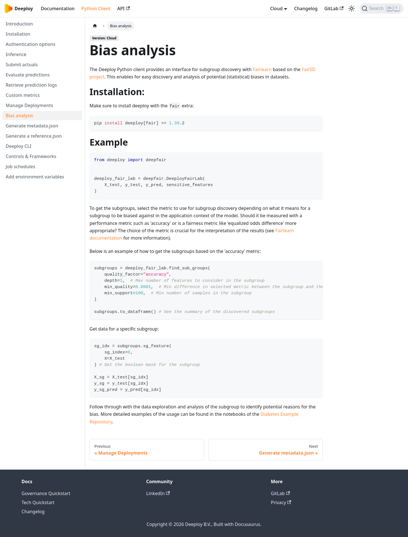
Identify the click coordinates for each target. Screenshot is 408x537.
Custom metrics (23, 95)
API (123, 8)
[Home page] (95, 26)
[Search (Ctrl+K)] (381, 8)
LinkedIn (158, 493)
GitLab (334, 8)
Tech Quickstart (38, 502)
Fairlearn (262, 69)
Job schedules (20, 166)
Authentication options (31, 44)
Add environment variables (35, 177)
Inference (16, 54)
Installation (18, 34)
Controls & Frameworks (31, 156)
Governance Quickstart (46, 493)
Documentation (58, 8)
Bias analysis (19, 115)
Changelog (306, 8)
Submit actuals (22, 64)
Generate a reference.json (34, 136)
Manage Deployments (29, 105)
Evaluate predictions (28, 75)
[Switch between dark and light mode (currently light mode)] (351, 8)
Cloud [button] (276, 8)
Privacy (281, 502)
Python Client (95, 8)
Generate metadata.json (32, 126)
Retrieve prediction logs (31, 85)
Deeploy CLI (18, 146)
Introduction (19, 24)
